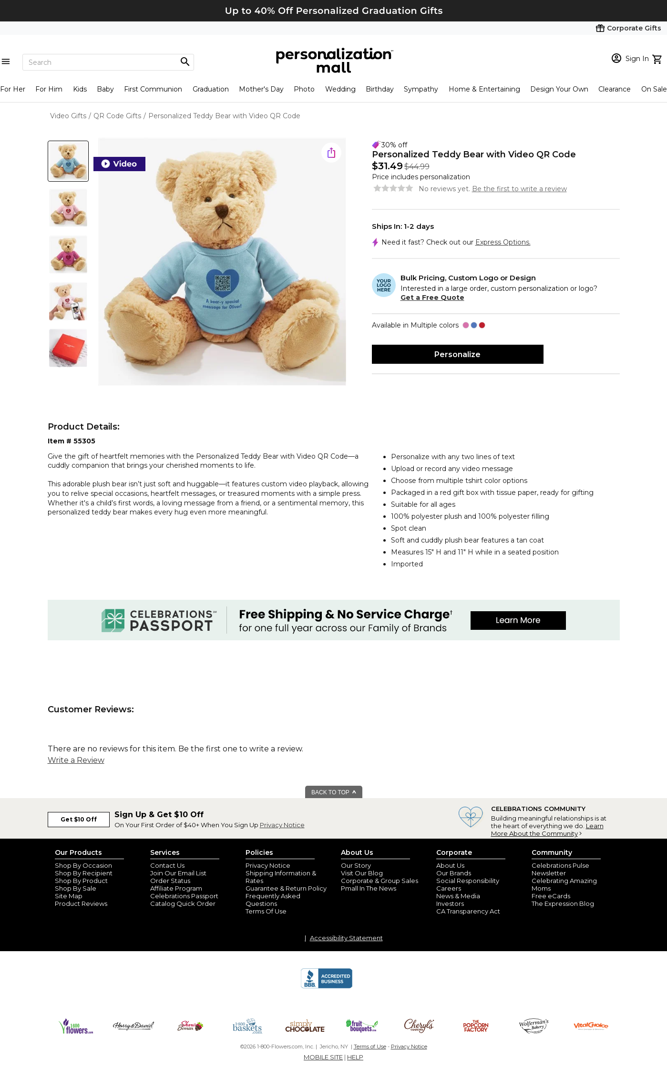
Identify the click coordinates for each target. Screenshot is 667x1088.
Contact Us (167, 865)
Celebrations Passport (184, 896)
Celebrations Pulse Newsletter (560, 869)
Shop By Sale (75, 888)
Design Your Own (559, 89)
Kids (80, 89)
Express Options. (503, 242)
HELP (355, 1057)
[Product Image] (222, 262)
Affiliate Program (176, 888)
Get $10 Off (79, 819)
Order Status (170, 880)
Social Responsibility (467, 880)
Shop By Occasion (83, 865)
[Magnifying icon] (185, 62)
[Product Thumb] (68, 161)
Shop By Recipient (84, 873)
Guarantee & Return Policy (286, 888)
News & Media (458, 896)
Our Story (356, 865)
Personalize (457, 354)
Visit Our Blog (362, 873)
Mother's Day (261, 89)
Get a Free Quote (432, 297)
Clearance (614, 89)
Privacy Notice (282, 825)
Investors (450, 903)
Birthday (380, 89)
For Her (12, 89)
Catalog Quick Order (182, 903)
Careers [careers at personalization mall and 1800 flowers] (448, 888)
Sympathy (421, 89)
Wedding (340, 89)
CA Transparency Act (468, 911)
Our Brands (453, 873)
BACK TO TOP (334, 792)
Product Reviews (81, 903)
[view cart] (658, 58)
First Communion (153, 89)
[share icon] (331, 153)
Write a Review (76, 760)
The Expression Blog (563, 903)
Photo (304, 89)
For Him (48, 89)
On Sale (654, 89)
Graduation (211, 89)
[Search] (108, 62)
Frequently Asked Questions (273, 899)
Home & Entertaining (484, 89)
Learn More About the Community (547, 829)
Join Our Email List (178, 873)
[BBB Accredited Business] (326, 987)
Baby (105, 89)
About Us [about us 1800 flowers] (450, 865)
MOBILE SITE (323, 1057)
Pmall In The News (368, 888)
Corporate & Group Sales (379, 880)
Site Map (68, 896)
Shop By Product (81, 880)
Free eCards (551, 896)
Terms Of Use (266, 911)
